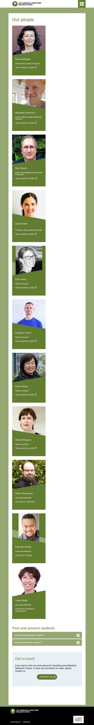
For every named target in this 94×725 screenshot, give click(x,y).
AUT (73, 5)
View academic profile (24, 67)
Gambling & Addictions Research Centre (34, 4)
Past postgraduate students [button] (27, 642)
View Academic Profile (25, 178)
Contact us (46, 677)
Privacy (26, 722)
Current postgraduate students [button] (29, 635)
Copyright (15, 722)
